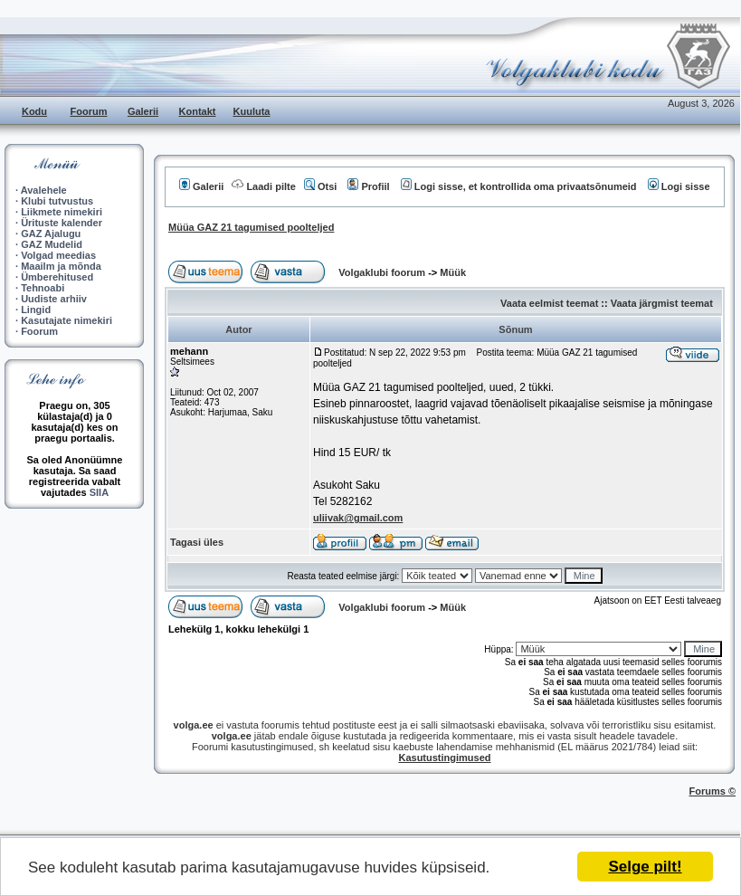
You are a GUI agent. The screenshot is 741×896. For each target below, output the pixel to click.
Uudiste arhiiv (54, 298)
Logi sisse (679, 186)
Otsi (320, 186)
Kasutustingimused (444, 757)
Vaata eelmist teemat (549, 303)
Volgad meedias (58, 255)
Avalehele (44, 190)
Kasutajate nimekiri (66, 320)
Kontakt (197, 111)
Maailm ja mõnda (61, 266)
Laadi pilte (263, 186)
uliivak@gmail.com (358, 517)
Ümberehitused (57, 277)
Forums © (712, 791)
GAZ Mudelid (51, 244)
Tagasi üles (196, 542)
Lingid (36, 309)
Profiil (368, 186)
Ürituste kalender (61, 222)
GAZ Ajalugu (51, 233)
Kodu (34, 111)
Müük (453, 272)
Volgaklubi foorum (383, 272)
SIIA (99, 492)
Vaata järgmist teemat (662, 303)
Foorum (89, 111)
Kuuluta (252, 111)
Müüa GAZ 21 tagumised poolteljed (251, 227)
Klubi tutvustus (57, 200)
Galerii (143, 111)
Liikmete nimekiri (61, 211)
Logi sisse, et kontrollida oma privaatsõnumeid (519, 186)
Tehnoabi (42, 287)
